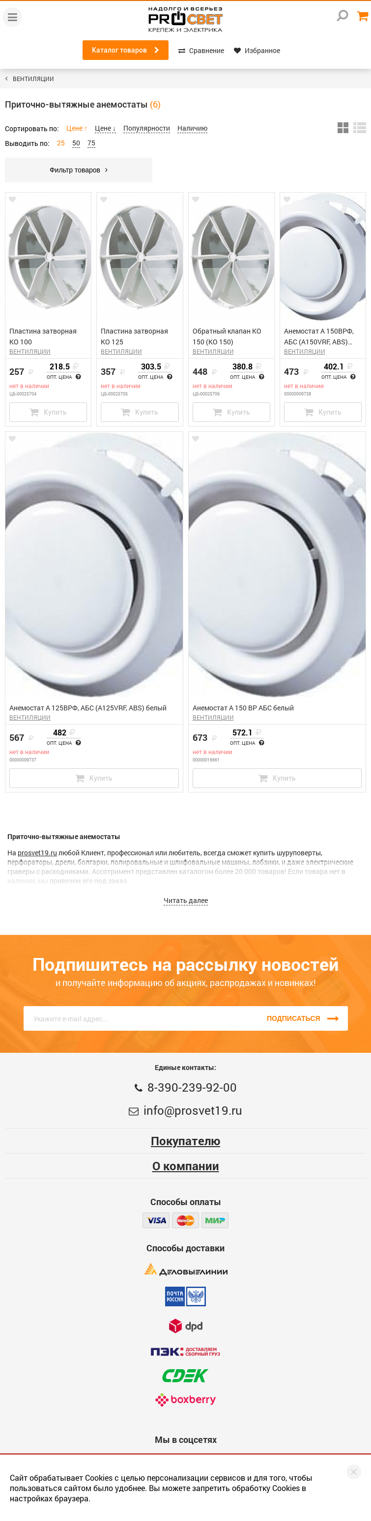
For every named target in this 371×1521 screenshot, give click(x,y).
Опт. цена (64, 377)
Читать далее (186, 900)
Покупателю (185, 1141)
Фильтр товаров (79, 170)
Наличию (192, 128)
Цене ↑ (76, 128)
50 (76, 142)
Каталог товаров (125, 50)
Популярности (146, 128)
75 (91, 142)
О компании (185, 1166)
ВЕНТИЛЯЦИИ (33, 79)
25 (61, 142)
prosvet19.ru (37, 852)
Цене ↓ (105, 128)
